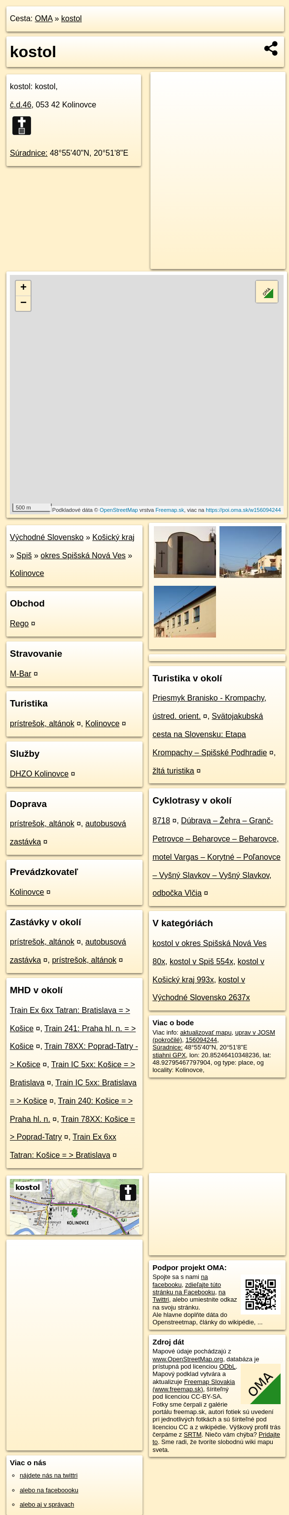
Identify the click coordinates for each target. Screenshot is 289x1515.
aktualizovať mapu (205, 1032)
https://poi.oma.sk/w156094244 (243, 510)
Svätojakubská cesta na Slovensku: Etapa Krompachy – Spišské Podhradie (209, 734)
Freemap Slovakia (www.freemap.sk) (193, 1385)
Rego (19, 623)
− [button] (23, 303)
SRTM (193, 1434)
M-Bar (21, 674)
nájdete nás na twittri (48, 1475)
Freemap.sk (169, 510)
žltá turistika (173, 771)
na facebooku (180, 1280)
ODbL (227, 1366)
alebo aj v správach (47, 1504)
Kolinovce (27, 573)
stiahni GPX (169, 1055)
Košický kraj (113, 537)
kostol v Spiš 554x (201, 961)
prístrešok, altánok (42, 723)
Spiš (24, 555)
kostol (71, 18)
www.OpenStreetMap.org (187, 1359)
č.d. (21, 105)
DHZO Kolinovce (39, 774)
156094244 (201, 1040)
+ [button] (23, 288)
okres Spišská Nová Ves (83, 555)
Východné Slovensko (46, 537)
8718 (161, 820)
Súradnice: (29, 153)
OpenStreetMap (119, 510)
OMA (44, 18)
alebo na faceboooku (49, 1490)
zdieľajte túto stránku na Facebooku (186, 1288)
